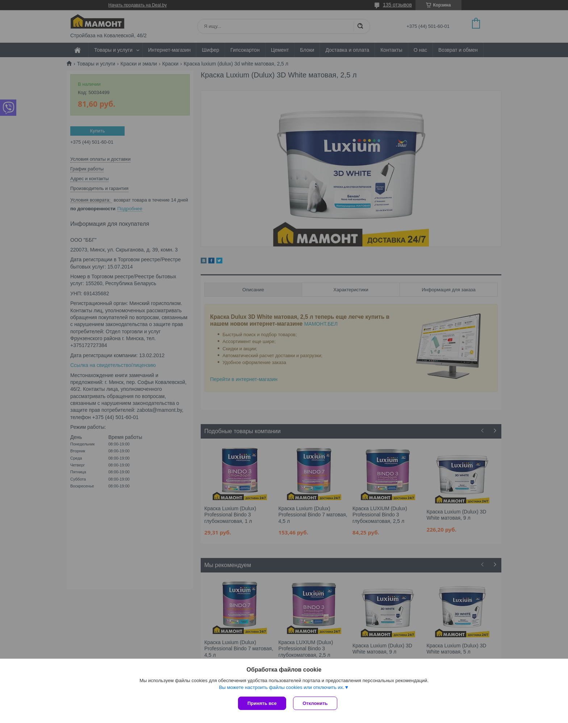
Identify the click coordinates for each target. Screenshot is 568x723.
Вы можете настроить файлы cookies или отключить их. (281, 687)
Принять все (262, 703)
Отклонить (315, 703)
